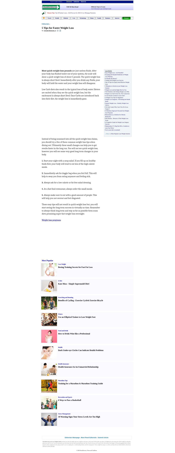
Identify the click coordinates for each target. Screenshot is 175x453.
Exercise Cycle (81, 300)
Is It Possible (119, 72)
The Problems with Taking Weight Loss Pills (117, 91)
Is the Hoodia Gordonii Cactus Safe (114, 95)
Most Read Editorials (89, 437)
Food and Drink (63, 331)
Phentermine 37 (109, 126)
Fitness (60, 314)
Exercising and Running (65, 297)
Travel (49, 18)
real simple (72, 441)
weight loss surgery (101, 444)
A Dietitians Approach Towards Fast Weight (117, 110)
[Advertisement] (61, 51)
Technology (83, 18)
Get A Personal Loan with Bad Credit (101, 8)
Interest (117, 18)
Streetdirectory (83, 450)
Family (99, 18)
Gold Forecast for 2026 (74, 13)
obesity (82, 444)
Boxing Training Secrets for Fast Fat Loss (75, 267)
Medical (65, 18)
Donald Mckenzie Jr (50, 30)
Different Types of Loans (98, 7)
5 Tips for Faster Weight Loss (58, 27)
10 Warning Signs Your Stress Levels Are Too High (79, 417)
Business (107, 18)
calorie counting (110, 444)
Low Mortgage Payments (89, 13)
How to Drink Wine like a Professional (74, 334)
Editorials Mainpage (72, 437)
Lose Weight (62, 264)
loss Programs (109, 112)
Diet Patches (108, 118)
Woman (126, 18)
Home (92, 18)
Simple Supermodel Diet (79, 284)
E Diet (60, 281)
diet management (90, 444)
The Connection (125, 93)
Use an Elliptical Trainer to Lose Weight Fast (77, 317)
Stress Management (64, 414)
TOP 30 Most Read (72, 7)
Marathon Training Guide (92, 384)
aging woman (60, 444)
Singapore (69, 1)
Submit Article (103, 437)
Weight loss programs (51, 220)
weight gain (70, 444)
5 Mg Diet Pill (118, 126)
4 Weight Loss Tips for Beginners (114, 97)
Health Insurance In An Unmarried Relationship (78, 367)
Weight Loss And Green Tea (112, 93)
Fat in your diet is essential (112, 130)
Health (57, 18)
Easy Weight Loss (110, 72)
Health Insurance (63, 364)
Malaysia (83, 1)
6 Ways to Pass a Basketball (69, 400)
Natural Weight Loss (110, 103)
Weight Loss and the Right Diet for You (116, 90)
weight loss (81, 441)
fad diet (71, 443)
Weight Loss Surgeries (111, 99)
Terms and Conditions (92, 450)
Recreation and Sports (65, 397)
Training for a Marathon (68, 384)
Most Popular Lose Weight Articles (120, 133)
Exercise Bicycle (96, 300)
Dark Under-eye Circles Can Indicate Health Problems (81, 350)
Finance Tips (51, 13)
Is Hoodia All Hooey (110, 78)
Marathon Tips (63, 380)
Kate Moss (62, 284)
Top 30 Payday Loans (61, 13)
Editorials (45, 24)
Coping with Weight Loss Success (114, 80)
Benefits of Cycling (66, 300)
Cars (73, 18)
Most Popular (47, 260)
